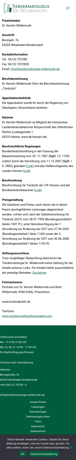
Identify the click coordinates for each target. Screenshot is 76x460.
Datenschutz (37, 431)
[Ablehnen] (71, 447)
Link (30, 166)
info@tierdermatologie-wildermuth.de (35, 69)
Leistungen (38, 406)
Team (38, 421)
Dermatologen (38, 411)
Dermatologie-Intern (38, 416)
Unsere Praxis (38, 402)
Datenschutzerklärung (44, 454)
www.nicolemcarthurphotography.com (27, 316)
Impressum (38, 426)
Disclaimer (39, 273)
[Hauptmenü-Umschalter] (67, 8)
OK (23, 454)
